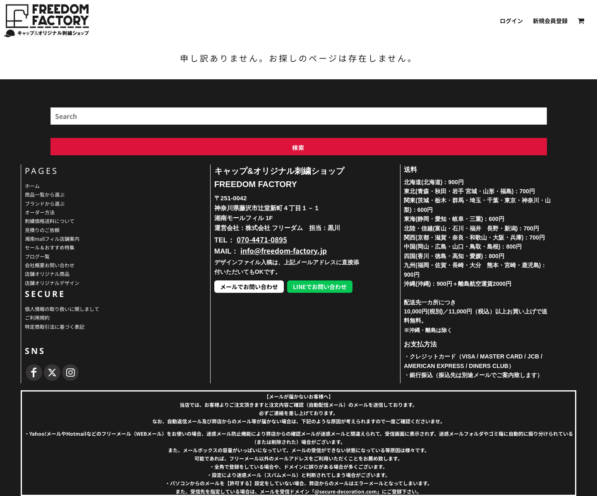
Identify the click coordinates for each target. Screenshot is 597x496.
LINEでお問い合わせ (320, 286)
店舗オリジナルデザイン (52, 282)
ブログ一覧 (37, 256)
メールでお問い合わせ (249, 286)
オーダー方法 (40, 212)
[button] (581, 20)
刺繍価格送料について (49, 220)
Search (57, 104)
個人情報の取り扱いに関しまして (62, 308)
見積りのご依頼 (42, 229)
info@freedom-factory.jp (283, 250)
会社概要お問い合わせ (49, 264)
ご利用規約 (37, 317)
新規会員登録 (550, 21)
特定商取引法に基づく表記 (54, 326)
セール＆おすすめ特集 (49, 247)
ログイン (511, 21)
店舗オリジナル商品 (47, 273)
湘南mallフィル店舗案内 (52, 238)
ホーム (32, 185)
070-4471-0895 (262, 239)
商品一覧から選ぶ (45, 194)
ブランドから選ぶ (45, 203)
